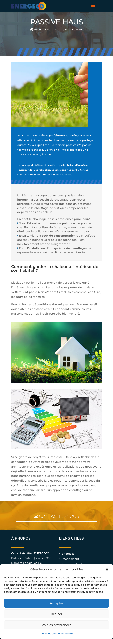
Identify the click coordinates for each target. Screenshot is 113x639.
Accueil (37, 29)
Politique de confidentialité (56, 633)
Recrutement (70, 558)
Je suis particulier (73, 564)
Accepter (56, 603)
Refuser (56, 614)
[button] (107, 569)
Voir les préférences (56, 625)
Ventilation (54, 29)
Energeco (68, 553)
